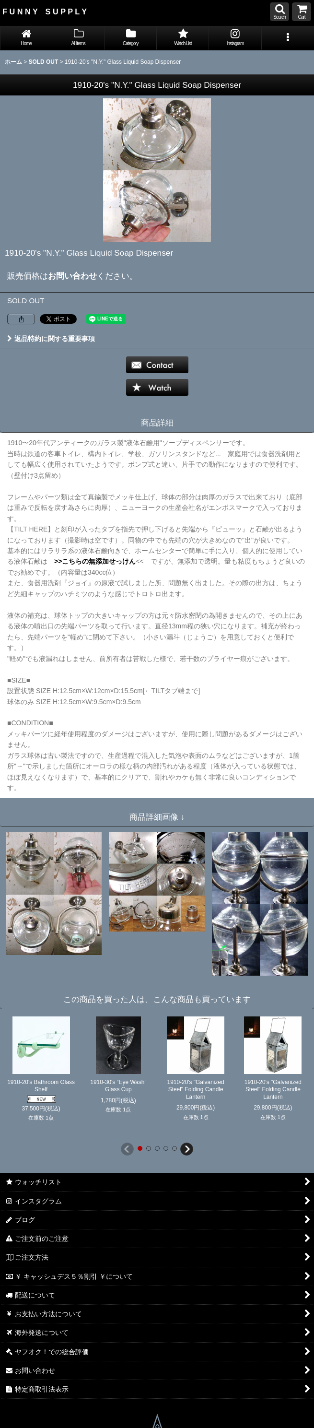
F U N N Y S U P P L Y (44, 11)
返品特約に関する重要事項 (51, 338)
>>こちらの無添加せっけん (91, 561)
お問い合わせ (72, 276)
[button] (279, 11)
